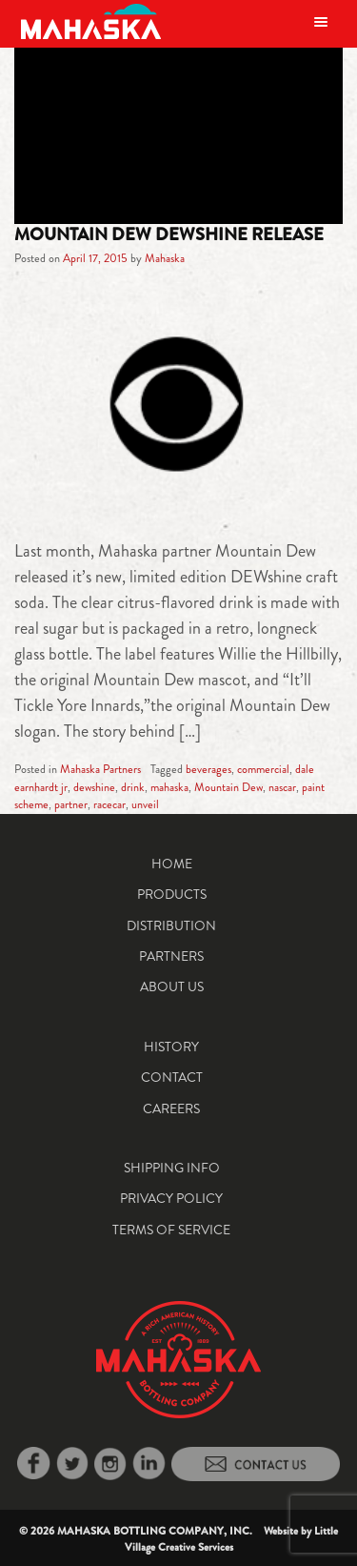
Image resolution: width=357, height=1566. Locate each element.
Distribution (171, 925)
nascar (282, 787)
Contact (172, 1077)
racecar (109, 804)
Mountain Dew (228, 787)
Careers (171, 1108)
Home (171, 863)
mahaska (169, 787)
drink (133, 787)
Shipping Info (172, 1167)
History (171, 1046)
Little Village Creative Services (232, 1539)
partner (71, 804)
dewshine (94, 787)
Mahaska (165, 258)
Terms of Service (171, 1229)
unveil (145, 804)
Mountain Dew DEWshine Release (169, 234)
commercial (263, 769)
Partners (171, 956)
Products (172, 894)
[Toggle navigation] (321, 21)
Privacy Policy (171, 1198)
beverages (208, 769)
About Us (172, 986)
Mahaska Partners (100, 769)
